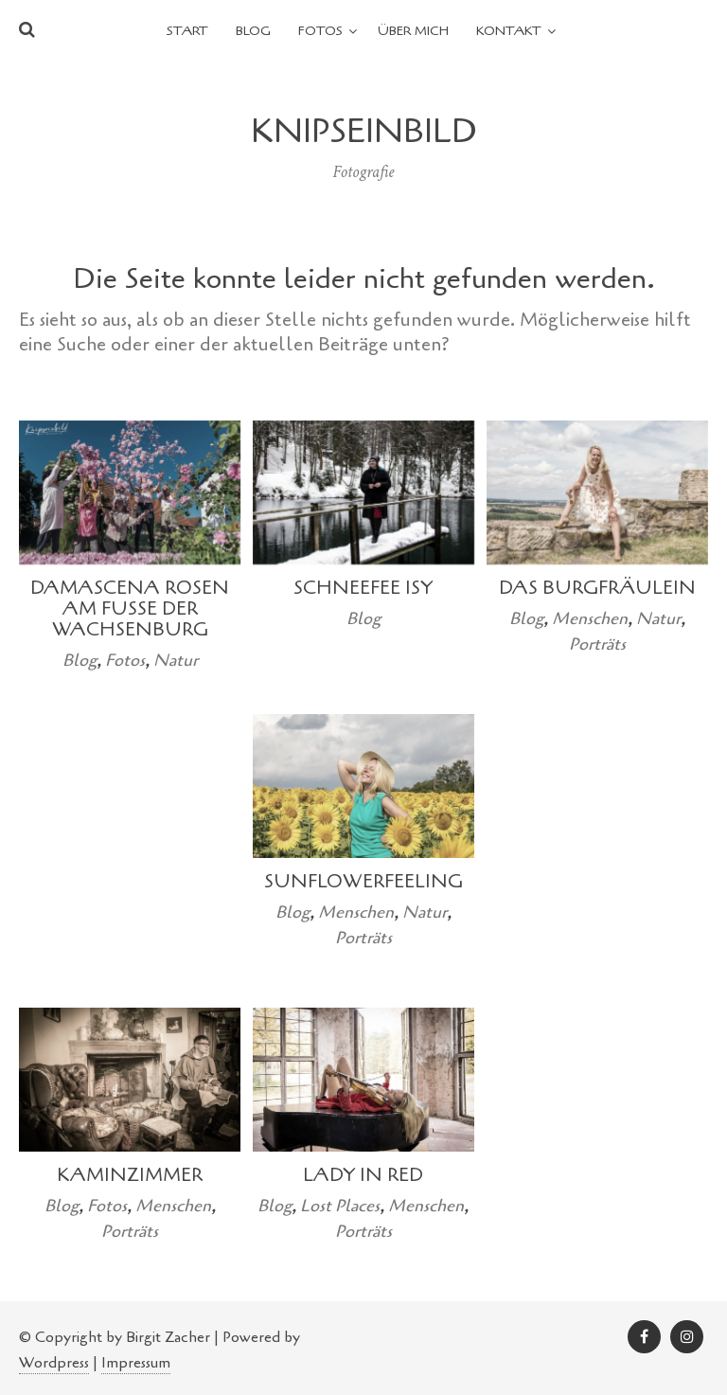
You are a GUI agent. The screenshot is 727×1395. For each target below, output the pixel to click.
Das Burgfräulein (597, 587)
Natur (175, 660)
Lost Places (340, 1205)
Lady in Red (363, 1175)
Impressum (135, 1362)
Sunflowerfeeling (363, 881)
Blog (253, 31)
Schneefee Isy (363, 587)
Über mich (413, 31)
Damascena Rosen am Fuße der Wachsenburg (129, 608)
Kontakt (508, 31)
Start (187, 31)
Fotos (320, 31)
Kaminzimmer (130, 1175)
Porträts (597, 644)
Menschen (590, 618)
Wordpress (54, 1362)
